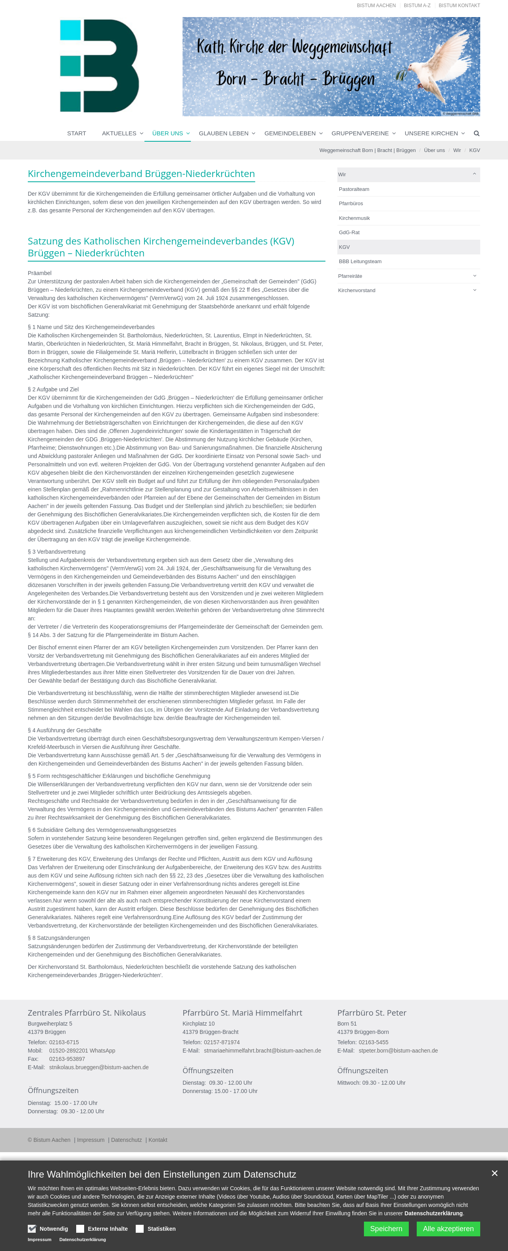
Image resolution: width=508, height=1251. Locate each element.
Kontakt (157, 1140)
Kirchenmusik (354, 218)
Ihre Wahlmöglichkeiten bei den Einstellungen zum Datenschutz (162, 1174)
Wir (457, 150)
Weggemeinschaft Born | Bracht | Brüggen (367, 150)
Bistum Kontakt (459, 5)
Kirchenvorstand (356, 290)
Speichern (386, 1229)
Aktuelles (119, 133)
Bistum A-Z (417, 5)
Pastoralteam (354, 189)
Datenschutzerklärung (433, 1213)
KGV (475, 150)
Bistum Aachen (376, 5)
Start (76, 133)
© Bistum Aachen (50, 1140)
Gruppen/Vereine (360, 133)
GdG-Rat (349, 232)
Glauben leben (223, 133)
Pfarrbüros (351, 203)
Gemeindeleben (290, 133)
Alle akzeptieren (448, 1229)
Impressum (91, 1140)
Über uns (167, 133)
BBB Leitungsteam (360, 261)
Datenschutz (127, 1140)
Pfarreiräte (350, 276)
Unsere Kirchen (431, 133)
